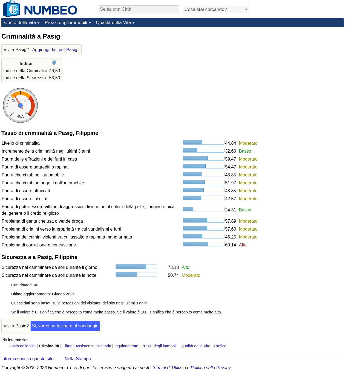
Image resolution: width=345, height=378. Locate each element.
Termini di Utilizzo (169, 367)
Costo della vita (20, 22)
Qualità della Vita (113, 22)
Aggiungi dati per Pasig (54, 49)
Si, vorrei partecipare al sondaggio (65, 326)
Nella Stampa (78, 358)
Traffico (220, 346)
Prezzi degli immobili (66, 22)
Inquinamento (126, 346)
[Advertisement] (285, 114)
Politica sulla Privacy (211, 367)
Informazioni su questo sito (27, 358)
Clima (67, 346)
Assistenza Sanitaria (93, 346)
